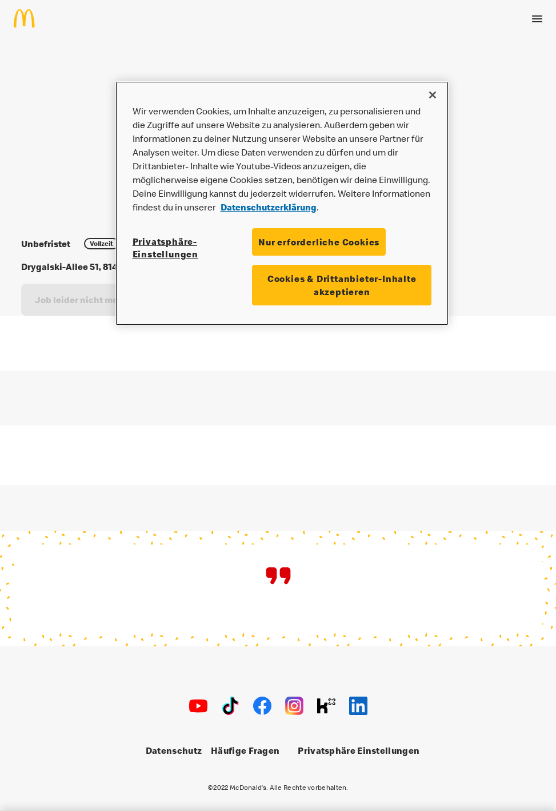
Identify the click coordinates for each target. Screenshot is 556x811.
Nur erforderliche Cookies (318, 242)
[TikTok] (230, 706)
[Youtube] (198, 706)
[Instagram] (294, 706)
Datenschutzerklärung (269, 207)
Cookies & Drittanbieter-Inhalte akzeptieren (342, 285)
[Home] (29, 18)
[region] (282, 203)
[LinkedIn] (358, 706)
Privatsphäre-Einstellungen (165, 248)
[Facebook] (262, 706)
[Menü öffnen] (537, 18)
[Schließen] (432, 95)
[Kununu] (326, 706)
